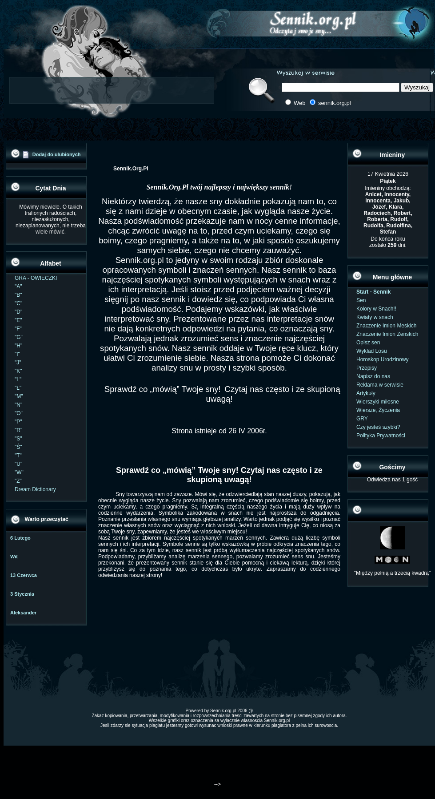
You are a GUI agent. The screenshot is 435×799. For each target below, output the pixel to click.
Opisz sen (368, 342)
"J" (18, 362)
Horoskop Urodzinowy (382, 359)
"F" (18, 329)
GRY (362, 419)
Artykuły (365, 393)
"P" (18, 422)
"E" (18, 320)
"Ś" (18, 447)
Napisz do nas (373, 376)
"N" (18, 405)
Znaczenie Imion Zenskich (387, 334)
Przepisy (366, 368)
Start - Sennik (373, 292)
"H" (18, 346)
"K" (18, 371)
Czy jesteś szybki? (378, 427)
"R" (18, 430)
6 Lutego (20, 538)
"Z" (18, 481)
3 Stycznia (22, 594)
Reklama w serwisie (379, 385)
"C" (18, 303)
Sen (361, 300)
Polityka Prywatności (380, 435)
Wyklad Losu (371, 351)
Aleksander (23, 612)
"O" (19, 413)
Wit (14, 556)
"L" (18, 379)
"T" (18, 455)
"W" (19, 472)
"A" (18, 286)
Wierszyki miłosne (377, 402)
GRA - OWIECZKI (36, 278)
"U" (18, 464)
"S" (18, 439)
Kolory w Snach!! (376, 309)
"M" (19, 396)
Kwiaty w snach (374, 317)
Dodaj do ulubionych (56, 154)
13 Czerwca (23, 575)
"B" (18, 295)
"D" (18, 312)
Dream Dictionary (35, 489)
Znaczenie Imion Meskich (386, 326)
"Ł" (18, 388)
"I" (17, 354)
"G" (19, 337)
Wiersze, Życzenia (378, 410)
